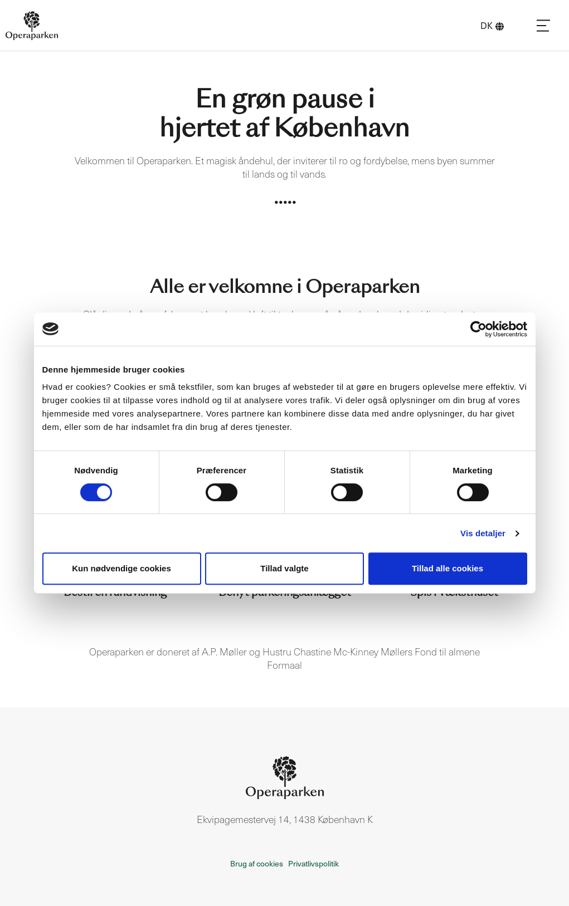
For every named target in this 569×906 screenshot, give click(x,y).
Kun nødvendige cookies (121, 568)
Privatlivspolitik (313, 863)
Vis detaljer (482, 533)
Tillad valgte (284, 568)
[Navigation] (543, 25)
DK (492, 25)
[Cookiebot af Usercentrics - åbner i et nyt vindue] (478, 329)
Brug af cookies (256, 863)
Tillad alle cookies (447, 568)
